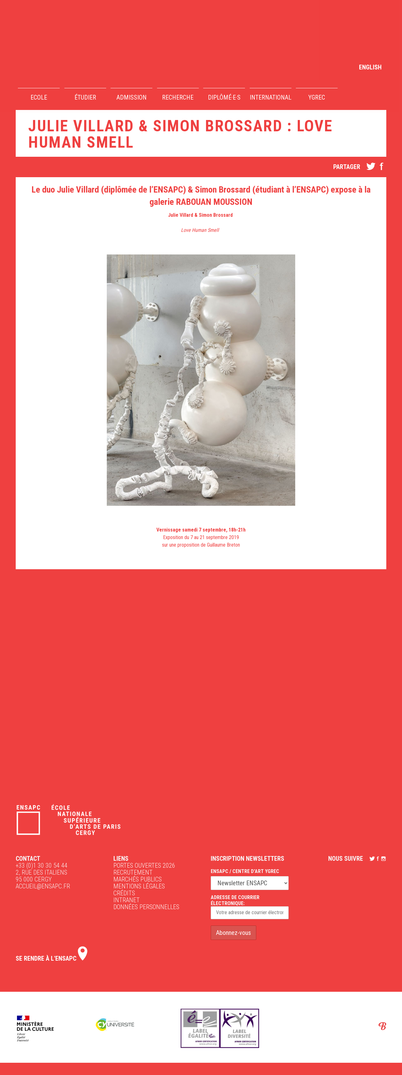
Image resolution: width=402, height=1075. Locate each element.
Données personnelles (146, 907)
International (270, 97)
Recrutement (133, 872)
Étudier (85, 97)
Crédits (124, 893)
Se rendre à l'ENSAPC (51, 958)
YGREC (316, 97)
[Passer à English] (370, 67)
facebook (381, 166)
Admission (132, 97)
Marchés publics (137, 879)
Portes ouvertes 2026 (144, 865)
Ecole (38, 97)
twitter (371, 166)
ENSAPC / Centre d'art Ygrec (245, 871)
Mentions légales (139, 886)
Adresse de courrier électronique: (250, 906)
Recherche (177, 97)
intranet (126, 900)
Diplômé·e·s (224, 97)
